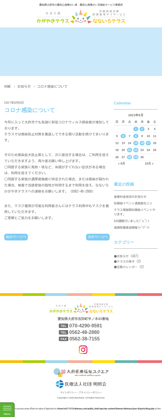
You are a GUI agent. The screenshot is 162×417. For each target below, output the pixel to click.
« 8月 (121, 163)
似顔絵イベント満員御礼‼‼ (134, 204)
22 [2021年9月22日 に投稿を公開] (136, 150)
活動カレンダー (127, 270)
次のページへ (98, 237)
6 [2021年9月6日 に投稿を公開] (123, 136)
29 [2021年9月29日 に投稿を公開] (136, 157)
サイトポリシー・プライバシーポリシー (81, 396)
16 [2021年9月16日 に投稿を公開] (142, 143)
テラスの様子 (126, 265)
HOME (7, 86)
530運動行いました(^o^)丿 (133, 223)
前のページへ (16, 237)
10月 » (149, 163)
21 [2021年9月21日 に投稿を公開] (129, 150)
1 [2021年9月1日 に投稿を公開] (136, 129)
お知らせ (24, 86)
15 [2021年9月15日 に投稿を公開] (136, 143)
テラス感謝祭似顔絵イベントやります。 (134, 214)
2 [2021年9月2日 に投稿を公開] (142, 129)
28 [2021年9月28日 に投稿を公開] (129, 157)
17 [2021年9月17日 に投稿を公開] (148, 143)
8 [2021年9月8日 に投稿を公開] (136, 136)
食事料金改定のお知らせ (131, 196)
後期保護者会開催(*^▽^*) (133, 230)
